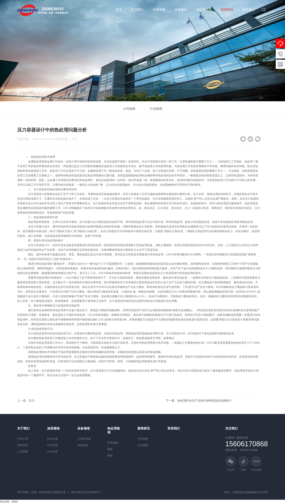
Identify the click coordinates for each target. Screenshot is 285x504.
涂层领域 (159, 9)
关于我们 (137, 9)
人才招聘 (22, 451)
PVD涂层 (52, 445)
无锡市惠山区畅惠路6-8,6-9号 (250, 492)
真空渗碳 (112, 442)
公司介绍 (22, 438)
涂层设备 (82, 445)
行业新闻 (156, 108)
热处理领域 (204, 9)
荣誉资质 (22, 445)
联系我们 (248, 9)
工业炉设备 (84, 438)
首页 (119, 9)
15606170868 (246, 444)
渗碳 (110, 449)
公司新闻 (129, 108)
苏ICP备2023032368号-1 (86, 492)
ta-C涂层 (52, 451)
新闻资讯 (227, 9)
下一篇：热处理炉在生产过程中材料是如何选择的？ (199, 400)
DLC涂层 (52, 438)
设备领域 (180, 9)
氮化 (110, 455)
